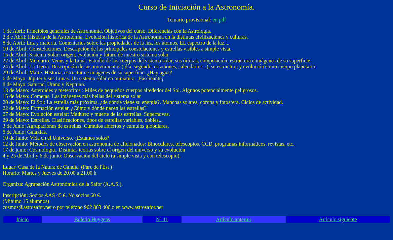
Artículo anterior (233, 219)
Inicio (22, 219)
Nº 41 (162, 219)
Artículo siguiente (338, 219)
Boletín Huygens (92, 219)
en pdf (219, 19)
